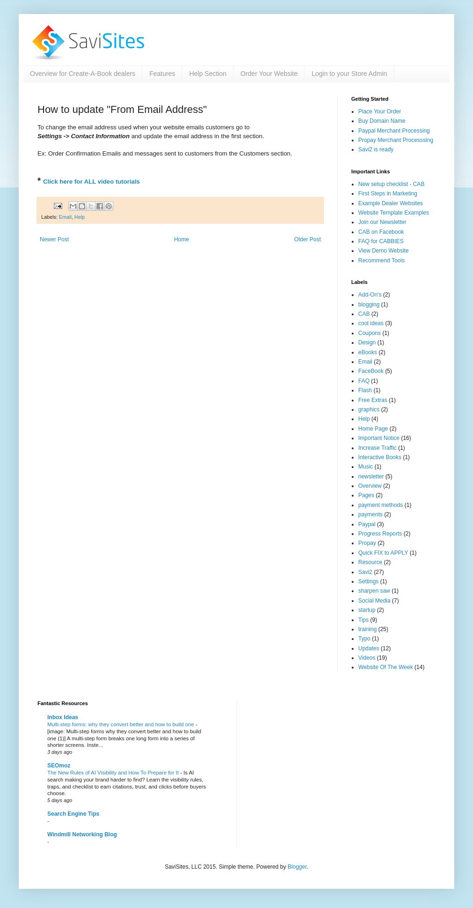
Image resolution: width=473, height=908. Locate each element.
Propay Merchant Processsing (395, 140)
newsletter (371, 476)
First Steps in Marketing (387, 193)
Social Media (374, 600)
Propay (367, 543)
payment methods (380, 505)
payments (370, 514)
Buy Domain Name (382, 121)
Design (367, 342)
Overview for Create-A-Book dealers (82, 73)
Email (65, 217)
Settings (368, 581)
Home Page (373, 428)
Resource (370, 562)
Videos (366, 658)
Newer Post (54, 239)
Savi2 (365, 572)
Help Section (207, 73)
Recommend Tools (381, 260)
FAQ (364, 381)
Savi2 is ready (375, 149)
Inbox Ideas (62, 717)
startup (367, 610)
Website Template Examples (393, 212)
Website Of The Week (385, 667)
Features (162, 73)
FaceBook (371, 371)
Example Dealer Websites (390, 203)
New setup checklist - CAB (391, 184)
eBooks (367, 352)
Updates (368, 648)
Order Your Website (269, 73)
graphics (368, 409)
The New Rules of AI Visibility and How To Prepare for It (113, 772)
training (367, 629)
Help (79, 217)
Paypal (367, 524)
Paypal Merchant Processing (394, 130)
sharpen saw (374, 591)
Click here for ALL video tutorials (91, 181)
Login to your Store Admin (349, 73)
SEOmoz (58, 765)
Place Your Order (379, 111)
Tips (363, 620)
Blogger (297, 866)
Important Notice (378, 438)
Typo (364, 638)
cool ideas (371, 323)
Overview (370, 486)
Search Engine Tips (73, 814)
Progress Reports (380, 533)
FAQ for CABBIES (381, 241)
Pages (366, 495)
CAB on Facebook (381, 232)
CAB (364, 314)
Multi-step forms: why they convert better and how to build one (121, 724)
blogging (368, 304)
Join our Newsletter (382, 222)
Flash (365, 390)
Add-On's (370, 294)
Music (365, 466)
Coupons (369, 333)
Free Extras (372, 400)
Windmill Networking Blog (82, 834)
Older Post (307, 239)
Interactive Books (379, 457)
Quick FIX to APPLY (383, 553)
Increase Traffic (377, 448)
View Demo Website (383, 250)
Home (181, 239)
